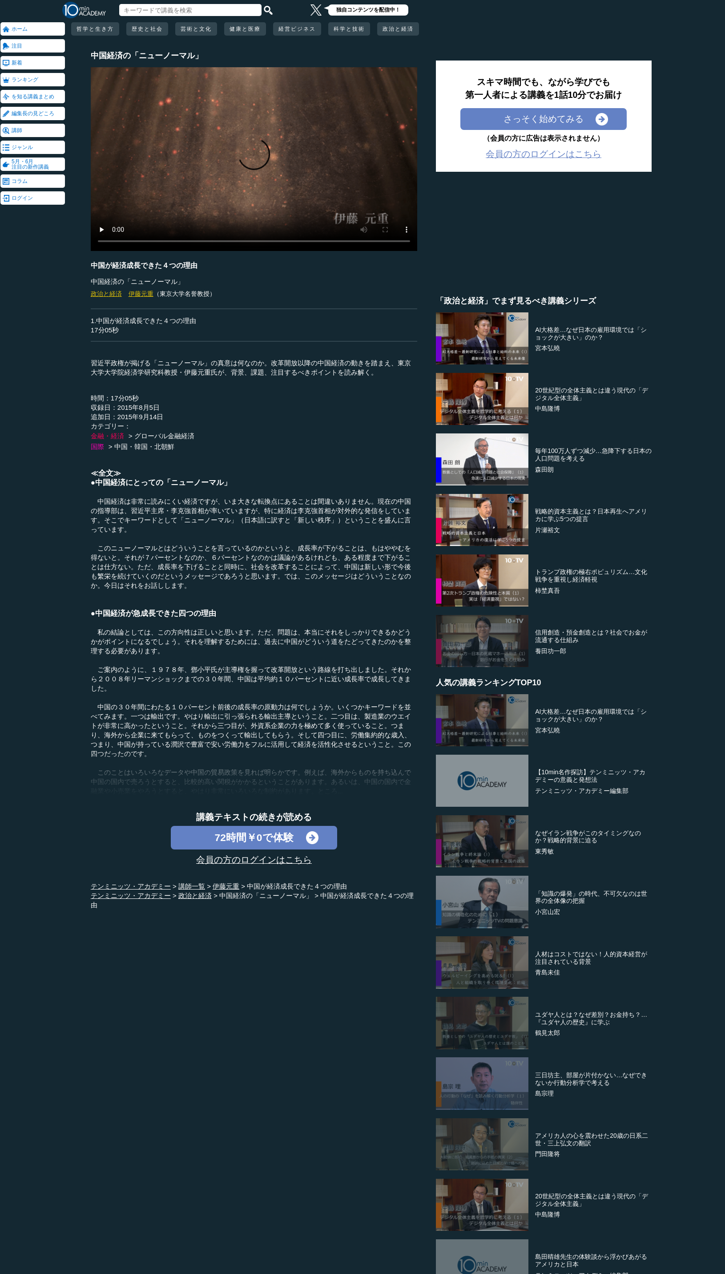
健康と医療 (245, 29)
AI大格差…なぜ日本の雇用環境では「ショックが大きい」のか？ (591, 333)
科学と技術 (349, 29)
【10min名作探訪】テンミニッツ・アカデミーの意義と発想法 (590, 775)
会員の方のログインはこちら (254, 860)
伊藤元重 (141, 293)
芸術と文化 (196, 29)
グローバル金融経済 (164, 436)
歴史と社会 (147, 29)
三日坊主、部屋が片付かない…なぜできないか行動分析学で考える (591, 1079)
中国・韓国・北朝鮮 (144, 446)
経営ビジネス (297, 29)
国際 (97, 446)
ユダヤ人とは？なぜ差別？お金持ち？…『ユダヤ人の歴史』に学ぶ (591, 1018)
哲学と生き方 (95, 29)
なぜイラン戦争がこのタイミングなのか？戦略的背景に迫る (588, 836)
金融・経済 (107, 436)
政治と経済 (398, 29)
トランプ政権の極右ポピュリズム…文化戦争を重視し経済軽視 (591, 575)
